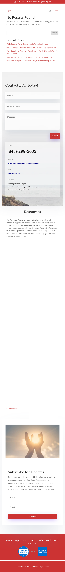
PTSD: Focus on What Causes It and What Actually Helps (27, 44)
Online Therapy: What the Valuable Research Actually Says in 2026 (31, 47)
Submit (55, 135)
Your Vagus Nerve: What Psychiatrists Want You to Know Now (29, 57)
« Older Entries (12, 408)
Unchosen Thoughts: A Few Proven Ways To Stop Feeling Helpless (31, 61)
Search (54, 33)
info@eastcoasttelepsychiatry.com (23, 163)
